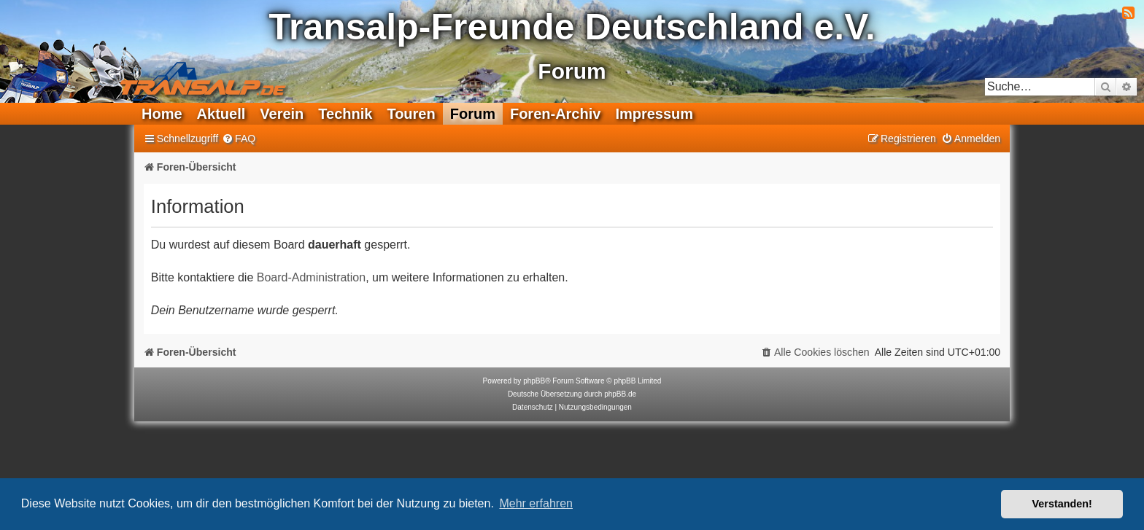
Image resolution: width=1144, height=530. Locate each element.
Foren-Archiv (555, 114)
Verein (282, 114)
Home (162, 114)
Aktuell (221, 114)
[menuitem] (238, 139)
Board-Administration (311, 277)
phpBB (534, 381)
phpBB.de (620, 394)
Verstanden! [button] (1062, 504)
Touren (411, 114)
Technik (345, 114)
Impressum (654, 114)
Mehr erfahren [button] (536, 503)
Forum (472, 114)
